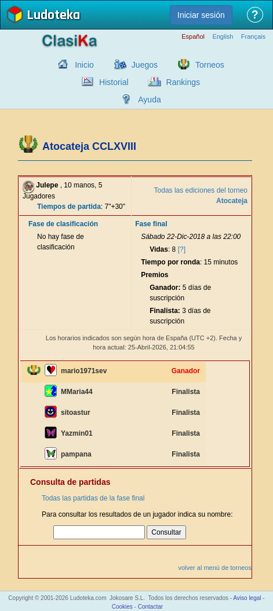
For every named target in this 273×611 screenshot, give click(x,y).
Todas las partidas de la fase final (93, 498)
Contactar (150, 606)
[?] (181, 249)
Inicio (84, 64)
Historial (114, 82)
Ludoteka (53, 16)
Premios (154, 275)
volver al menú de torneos (215, 567)
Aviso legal (247, 598)
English (222, 37)
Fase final (151, 224)
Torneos (209, 64)
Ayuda (149, 99)
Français (253, 37)
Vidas (159, 249)
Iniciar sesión (201, 15)
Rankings (183, 82)
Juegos (145, 64)
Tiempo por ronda (170, 262)
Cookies (122, 606)
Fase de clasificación (63, 224)
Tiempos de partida (69, 207)
